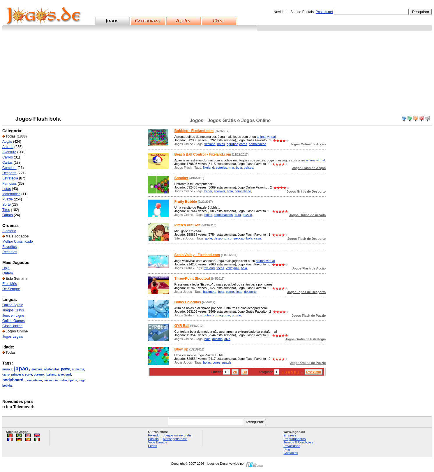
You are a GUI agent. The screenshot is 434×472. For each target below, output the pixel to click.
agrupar (232, 144)
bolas (221, 144)
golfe (208, 238)
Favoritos (9, 247)
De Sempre (11, 289)
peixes (248, 167)
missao (48, 380)
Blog (286, 449)
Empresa (289, 435)
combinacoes (223, 214)
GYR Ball (181, 326)
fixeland (51, 374)
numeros (78, 369)
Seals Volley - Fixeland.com (197, 255)
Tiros (6, 210)
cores (243, 144)
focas (220, 268)
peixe (65, 369)
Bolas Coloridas (187, 302)
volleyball (232, 268)
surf (68, 374)
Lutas (6, 189)
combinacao (257, 144)
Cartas (7, 163)
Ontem (7, 273)
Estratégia (10, 178)
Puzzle (7, 199)
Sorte (6, 204)
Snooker (181, 178)
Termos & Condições (298, 442)
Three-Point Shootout (192, 278)
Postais (153, 439)
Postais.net (324, 12)
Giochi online (12, 326)
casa (257, 238)
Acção (7, 142)
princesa (17, 374)
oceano (38, 374)
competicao (34, 380)
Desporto (9, 173)
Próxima (313, 372)
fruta (237, 214)
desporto (220, 238)
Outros (7, 215)
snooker (219, 191)
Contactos (290, 453)
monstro (61, 380)
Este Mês (9, 284)
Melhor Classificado (17, 241)
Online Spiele (12, 305)
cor (215, 315)
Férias (152, 446)
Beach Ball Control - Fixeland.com (202, 154)
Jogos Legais (12, 336)
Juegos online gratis (177, 435)
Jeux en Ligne (13, 316)
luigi (82, 380)
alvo (61, 374)
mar (231, 167)
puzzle (247, 214)
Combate (9, 168)
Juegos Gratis (13, 310)
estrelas (221, 167)
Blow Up (181, 349)
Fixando (153, 435)
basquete (209, 291)
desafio (217, 339)
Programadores (294, 439)
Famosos (9, 184)
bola (239, 167)
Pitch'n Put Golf (187, 225)
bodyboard (12, 380)
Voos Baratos (157, 442)
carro (6, 374)
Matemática (11, 194)
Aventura (9, 152)
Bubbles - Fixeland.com (194, 131)
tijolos (72, 380)
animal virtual (266, 136)
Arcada (7, 147)
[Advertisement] (217, 74)
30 (245, 372)
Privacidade (291, 446)
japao (21, 368)
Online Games (13, 321)
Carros (7, 157)
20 (235, 372)
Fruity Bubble (185, 202)
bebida (7, 385)
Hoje (6, 268)
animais (36, 369)
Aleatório (9, 231)
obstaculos (51, 369)
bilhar (208, 191)
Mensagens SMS (175, 439)
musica (7, 369)
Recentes (9, 252)
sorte (28, 374)
